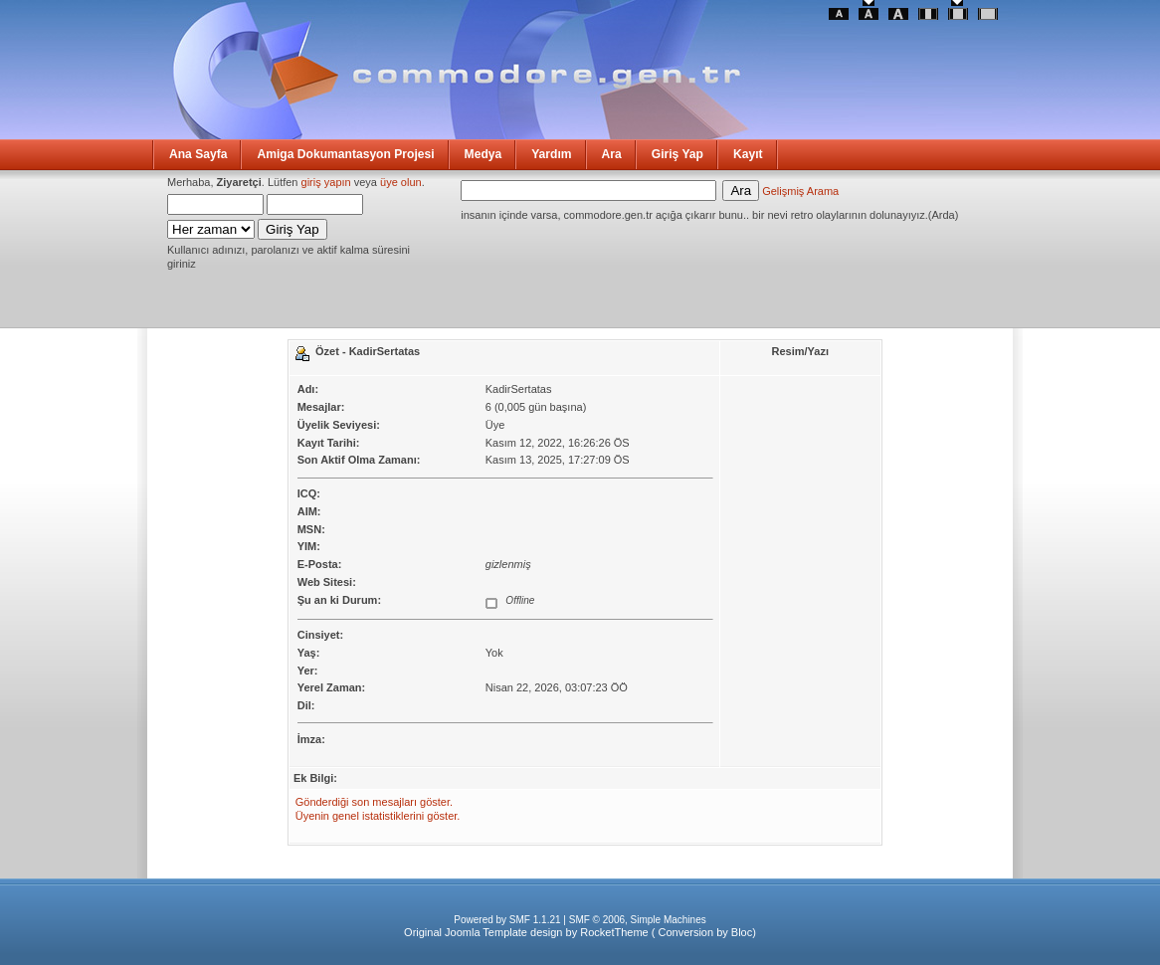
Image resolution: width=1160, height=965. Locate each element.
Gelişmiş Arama (800, 191)
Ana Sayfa (198, 154)
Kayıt (748, 154)
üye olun (401, 182)
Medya (483, 154)
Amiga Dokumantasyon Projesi (345, 154)
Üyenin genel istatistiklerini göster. (378, 816)
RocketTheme (614, 932)
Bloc (741, 932)
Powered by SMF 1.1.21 (507, 919)
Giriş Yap (677, 154)
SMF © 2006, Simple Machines (637, 919)
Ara (612, 154)
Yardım (551, 154)
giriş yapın (326, 182)
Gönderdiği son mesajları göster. (374, 802)
